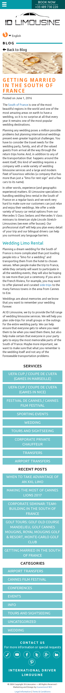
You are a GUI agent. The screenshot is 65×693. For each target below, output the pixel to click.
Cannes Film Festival (27, 579)
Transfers (32, 453)
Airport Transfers (32, 461)
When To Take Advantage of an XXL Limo (32, 479)
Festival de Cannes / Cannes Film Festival (32, 403)
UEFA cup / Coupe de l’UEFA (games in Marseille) (32, 376)
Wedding (32, 422)
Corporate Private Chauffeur (32, 441)
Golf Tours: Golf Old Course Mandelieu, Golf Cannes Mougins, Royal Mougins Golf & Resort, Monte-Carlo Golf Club (32, 532)
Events (14, 596)
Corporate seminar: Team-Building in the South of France (32, 509)
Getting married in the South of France (32, 552)
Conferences (20, 588)
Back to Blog (15, 50)
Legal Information (23, 692)
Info (12, 605)
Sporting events (32, 414)
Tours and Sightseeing (32, 431)
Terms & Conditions (41, 692)
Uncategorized (22, 622)
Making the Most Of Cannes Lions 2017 (32, 492)
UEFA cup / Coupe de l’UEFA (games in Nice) (32, 389)
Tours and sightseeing (29, 613)
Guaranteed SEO (44, 687)
